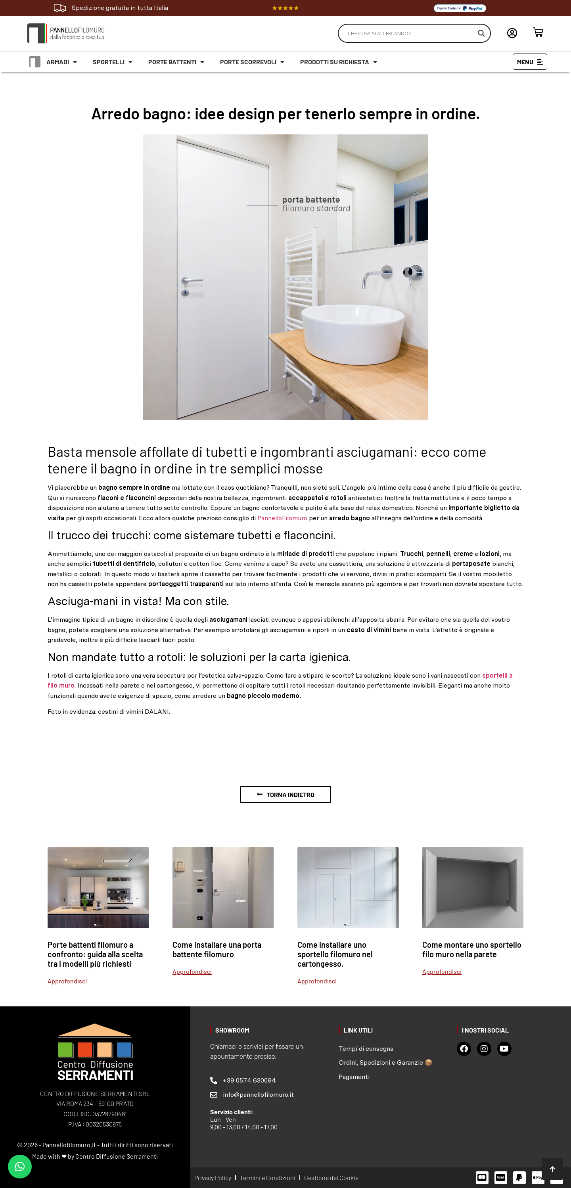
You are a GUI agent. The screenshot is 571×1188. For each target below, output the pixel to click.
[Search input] (411, 33)
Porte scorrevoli (252, 61)
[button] (20, 1166)
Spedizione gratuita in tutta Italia (120, 7)
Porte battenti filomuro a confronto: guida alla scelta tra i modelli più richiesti (95, 954)
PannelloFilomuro (282, 518)
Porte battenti (176, 61)
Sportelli (112, 61)
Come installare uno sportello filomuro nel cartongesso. (335, 954)
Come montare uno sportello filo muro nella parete (471, 949)
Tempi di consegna (366, 1048)
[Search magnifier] (481, 33)
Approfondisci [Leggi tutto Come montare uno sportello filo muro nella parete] (442, 971)
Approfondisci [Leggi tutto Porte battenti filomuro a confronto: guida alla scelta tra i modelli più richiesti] (67, 981)
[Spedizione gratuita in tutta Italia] (60, 8)
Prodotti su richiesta (338, 61)
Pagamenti (354, 1077)
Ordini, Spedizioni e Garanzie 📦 (386, 1062)
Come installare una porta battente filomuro (216, 949)
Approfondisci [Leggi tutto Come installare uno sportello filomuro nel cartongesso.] (317, 981)
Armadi (61, 61)
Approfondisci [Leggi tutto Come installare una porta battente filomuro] (192, 971)
